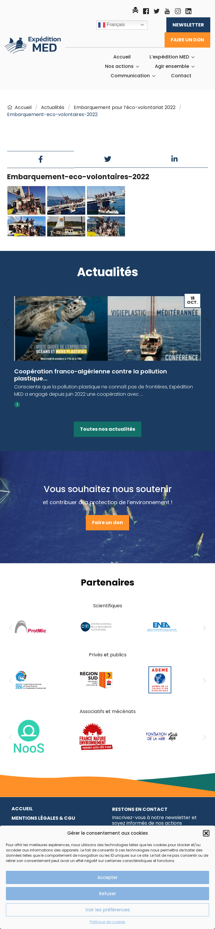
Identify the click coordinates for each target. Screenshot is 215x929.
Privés (96, 654)
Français (111, 24)
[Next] (208, 324)
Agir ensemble (172, 66)
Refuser (107, 894)
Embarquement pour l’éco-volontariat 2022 (124, 107)
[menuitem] (122, 57)
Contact (181, 75)
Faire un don (187, 39)
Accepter (107, 877)
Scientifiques (107, 605)
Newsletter (188, 24)
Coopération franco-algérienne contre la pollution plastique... (90, 375)
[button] (206, 833)
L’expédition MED (169, 57)
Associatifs (92, 711)
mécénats (124, 711)
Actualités (52, 107)
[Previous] (6, 324)
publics (118, 654)
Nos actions (119, 66)
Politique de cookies (107, 921)
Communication (130, 75)
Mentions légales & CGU (43, 818)
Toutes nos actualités (107, 429)
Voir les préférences (107, 910)
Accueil (122, 57)
